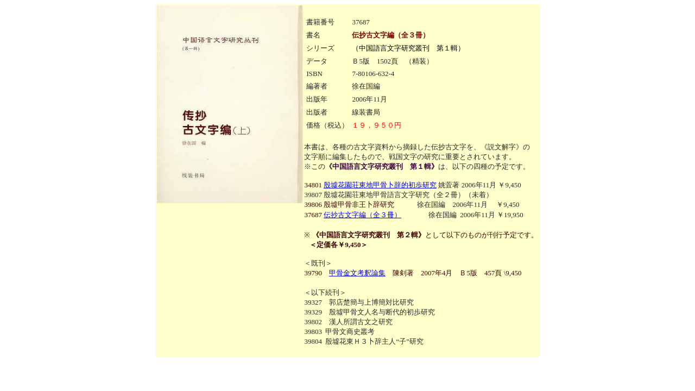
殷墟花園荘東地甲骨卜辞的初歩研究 (380, 185)
